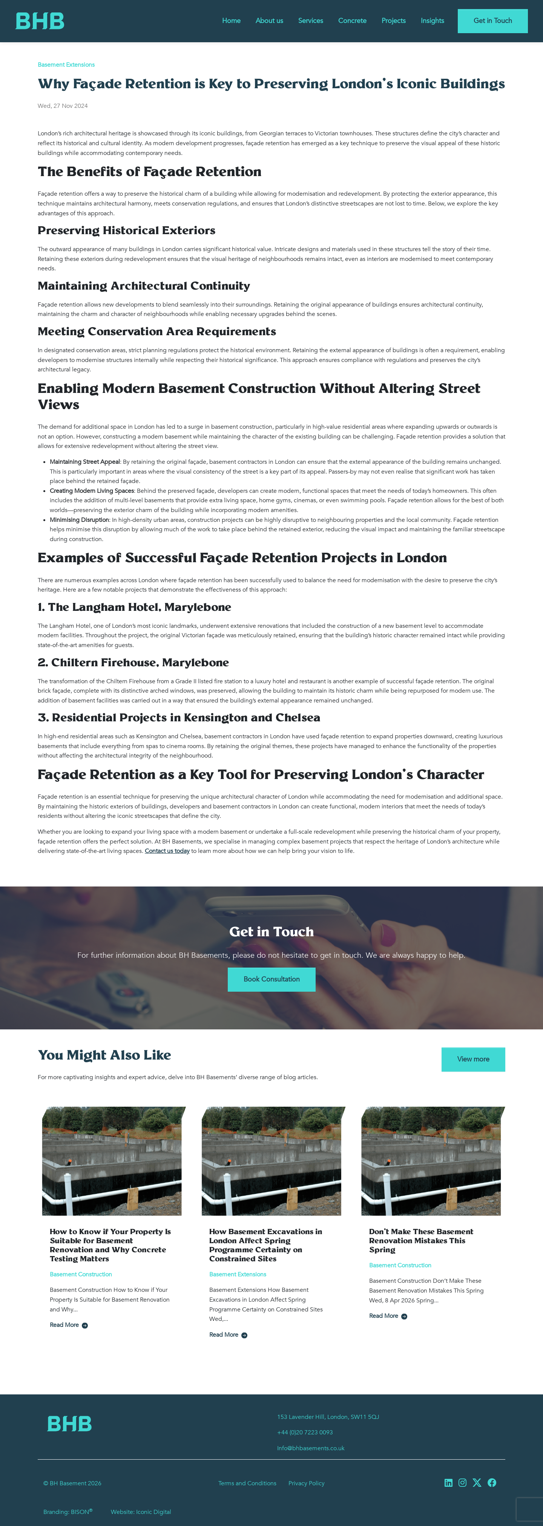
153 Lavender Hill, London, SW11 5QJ (328, 1417)
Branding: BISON (68, 1512)
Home (231, 21)
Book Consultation (272, 979)
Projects (394, 21)
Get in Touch (493, 21)
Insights (432, 21)
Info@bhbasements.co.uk (311, 1448)
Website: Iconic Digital (141, 1512)
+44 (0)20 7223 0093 (305, 1432)
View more (473, 1059)
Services (310, 21)
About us (269, 21)
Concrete (352, 21)
